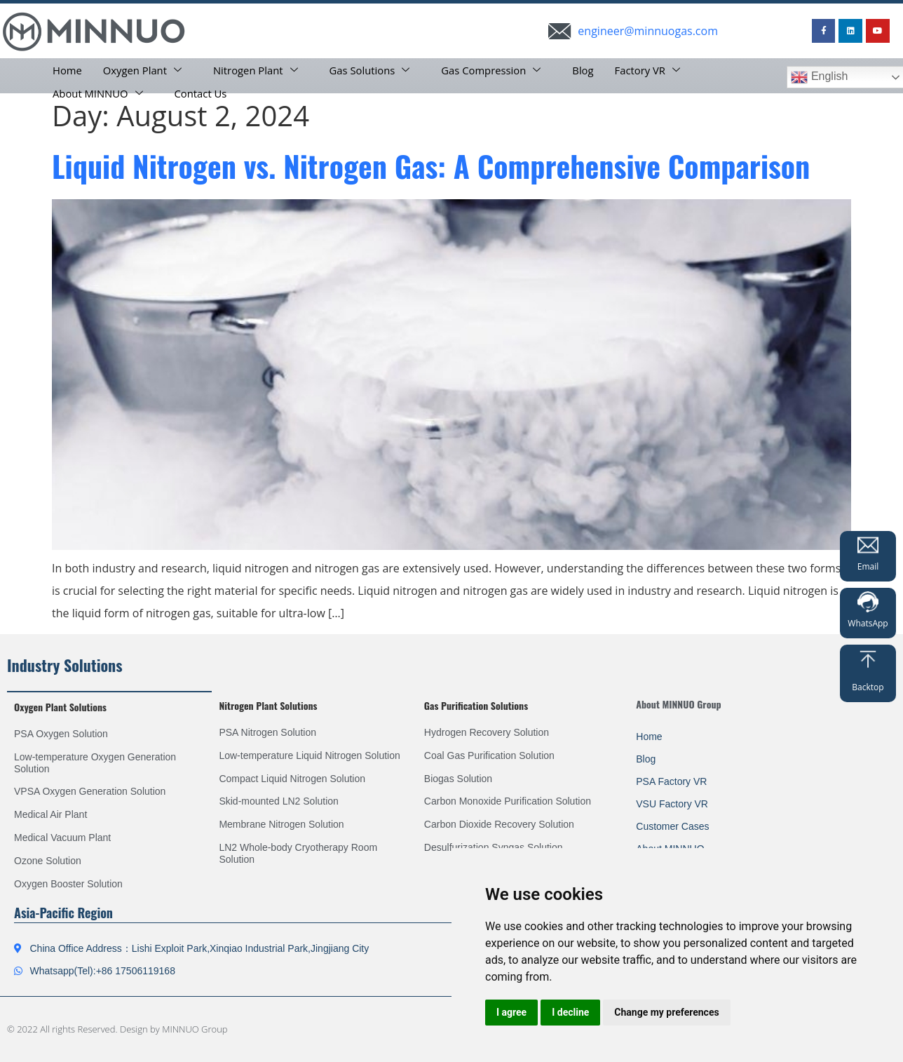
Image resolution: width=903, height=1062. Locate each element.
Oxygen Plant (144, 69)
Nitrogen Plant (259, 69)
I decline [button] (570, 1012)
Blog (587, 69)
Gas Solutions (374, 69)
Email (868, 566)
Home (67, 69)
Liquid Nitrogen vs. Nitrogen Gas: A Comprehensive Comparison (431, 165)
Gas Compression (496, 69)
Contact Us (202, 92)
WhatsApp (868, 623)
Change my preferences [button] (666, 1012)
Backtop (867, 687)
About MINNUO (100, 92)
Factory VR (653, 69)
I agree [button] (511, 1012)
